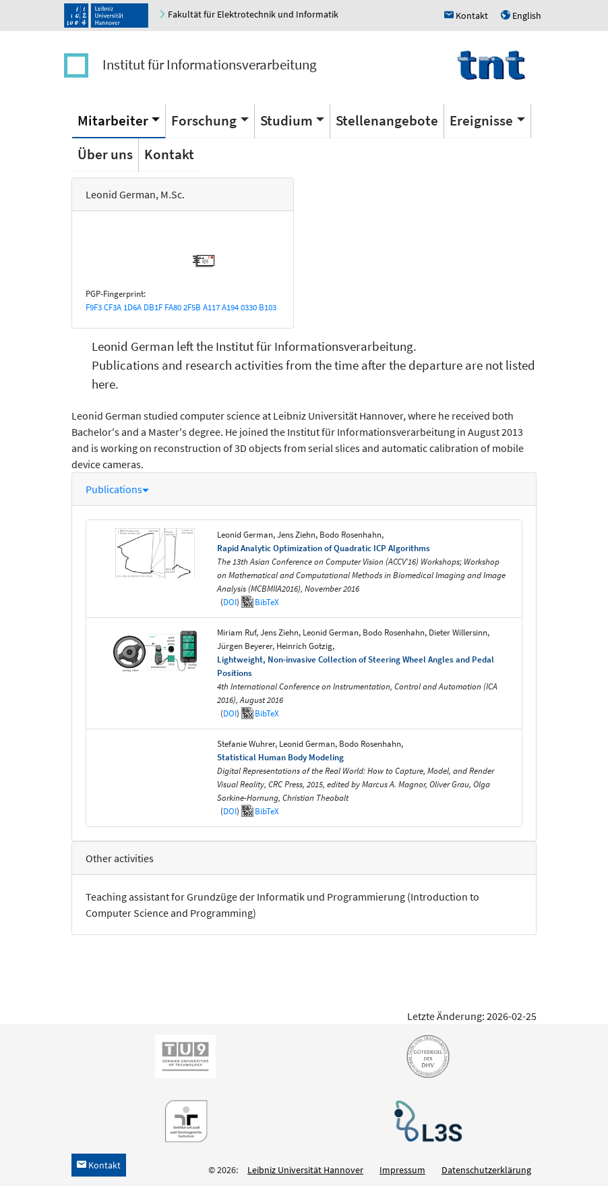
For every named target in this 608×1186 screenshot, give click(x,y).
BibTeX (267, 602)
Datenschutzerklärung (486, 1170)
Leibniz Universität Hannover (305, 1170)
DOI (230, 602)
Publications (117, 489)
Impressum (402, 1170)
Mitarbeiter (113, 120)
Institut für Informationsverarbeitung (209, 64)
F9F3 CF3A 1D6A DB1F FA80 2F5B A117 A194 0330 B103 (181, 307)
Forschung (204, 120)
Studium (286, 120)
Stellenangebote (387, 120)
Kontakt (169, 154)
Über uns (105, 154)
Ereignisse (481, 120)
